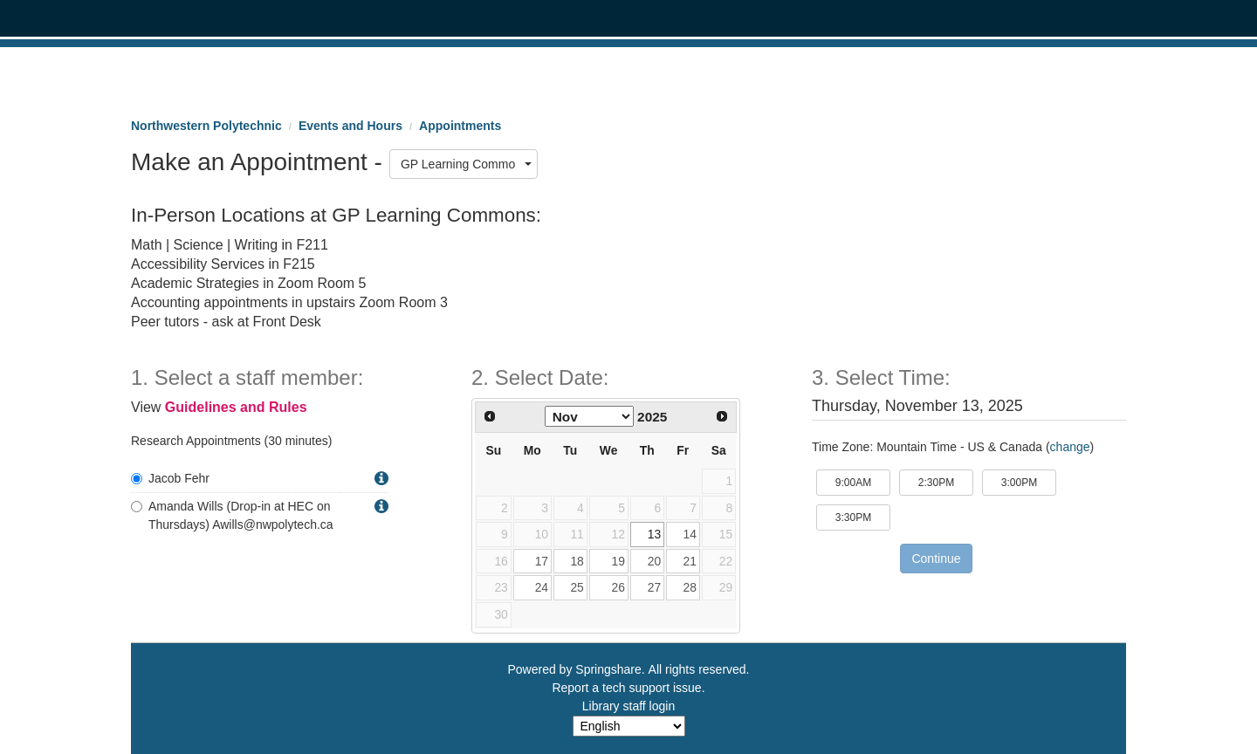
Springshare (608, 669)
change (1070, 447)
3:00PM (1028, 481)
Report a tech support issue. (628, 688)
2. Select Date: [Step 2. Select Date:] (539, 378)
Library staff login (628, 706)
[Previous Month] (489, 416)
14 (689, 534)
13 (654, 534)
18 (576, 561)
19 (617, 561)
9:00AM (862, 481)
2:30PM (945, 481)
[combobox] (463, 164)
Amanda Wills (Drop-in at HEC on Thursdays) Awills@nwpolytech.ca (232, 515)
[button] (381, 479)
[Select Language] (629, 726)
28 (689, 587)
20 (654, 561)
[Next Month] (722, 416)
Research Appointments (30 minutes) (231, 441)
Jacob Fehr (170, 478)
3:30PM (862, 516)
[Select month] (589, 416)
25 (576, 587)
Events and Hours (350, 126)
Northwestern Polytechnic (206, 126)
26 (617, 587)
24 (541, 587)
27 (654, 587)
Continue (935, 559)
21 (689, 561)
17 (541, 561)
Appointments (460, 126)
